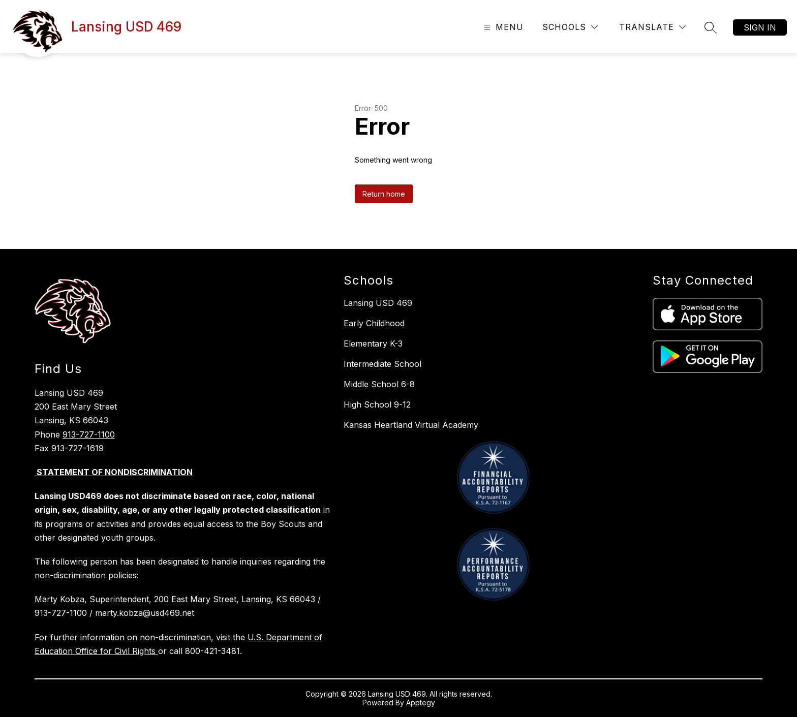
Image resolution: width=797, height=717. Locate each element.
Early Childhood (374, 323)
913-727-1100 (89, 434)
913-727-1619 (77, 448)
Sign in (760, 27)
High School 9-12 (377, 404)
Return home (383, 194)
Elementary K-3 (373, 343)
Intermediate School (382, 364)
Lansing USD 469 (378, 303)
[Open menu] (502, 27)
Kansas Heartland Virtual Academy (411, 425)
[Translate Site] (652, 27)
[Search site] (710, 27)
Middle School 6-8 (379, 384)
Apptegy (420, 702)
